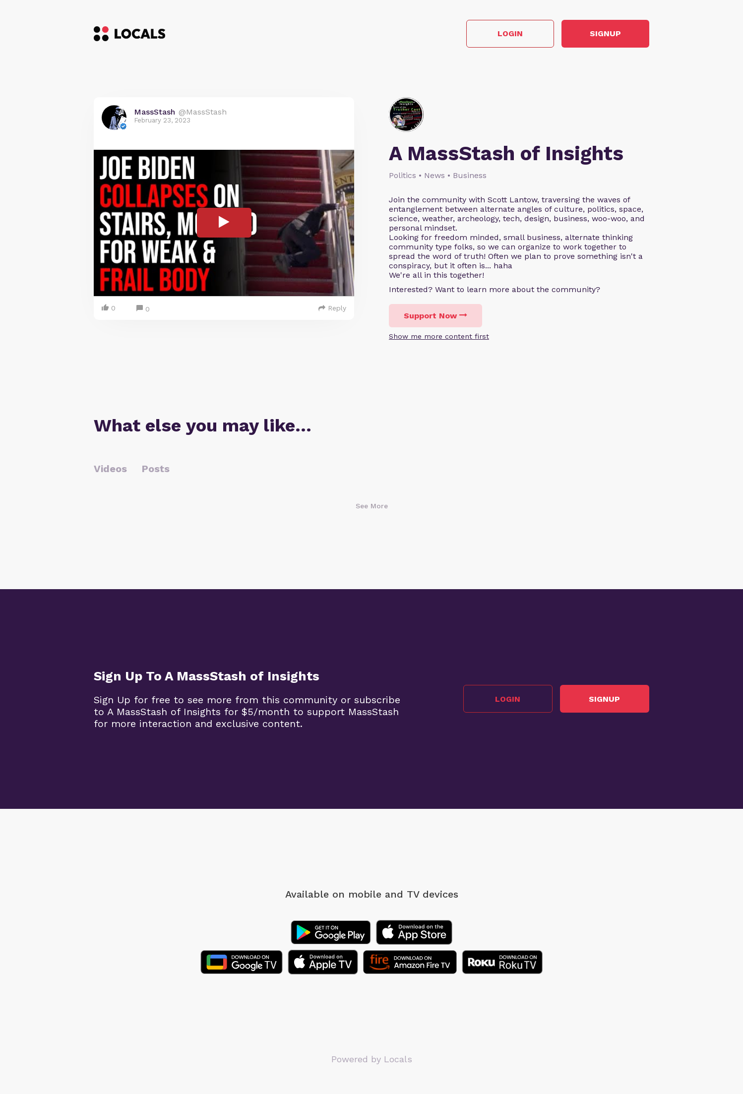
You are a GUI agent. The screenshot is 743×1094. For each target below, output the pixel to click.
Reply (332, 308)
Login (508, 34)
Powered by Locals (371, 1059)
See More (372, 506)
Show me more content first (439, 336)
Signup (604, 34)
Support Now (435, 315)
